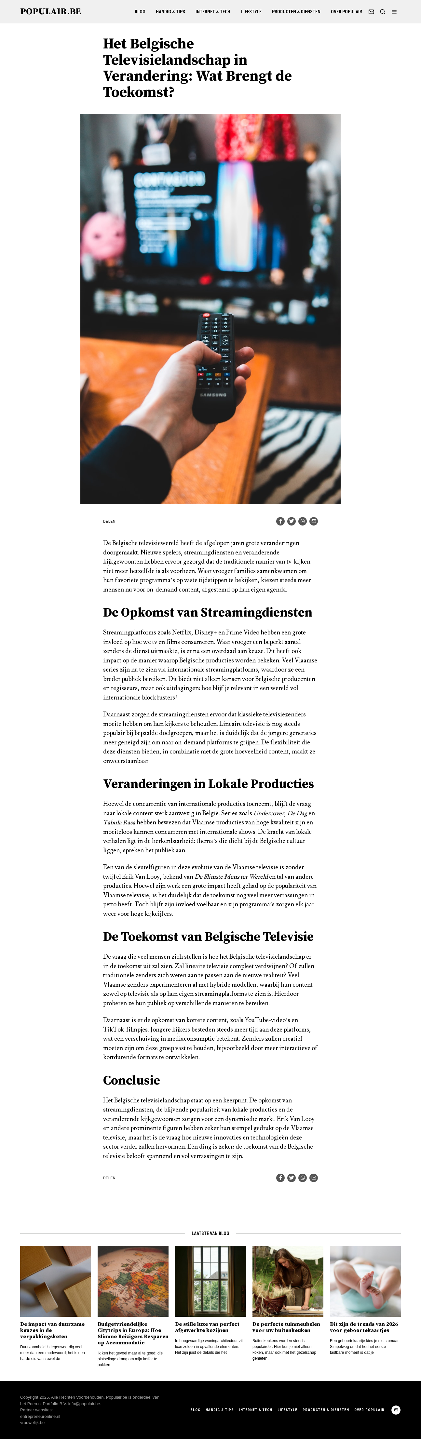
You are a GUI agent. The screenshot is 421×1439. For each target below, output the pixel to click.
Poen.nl (34, 1403)
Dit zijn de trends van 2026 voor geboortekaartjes (364, 1327)
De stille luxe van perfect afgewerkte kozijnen (207, 1327)
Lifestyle (251, 11)
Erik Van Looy (141, 877)
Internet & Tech (213, 11)
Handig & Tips (170, 11)
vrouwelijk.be (32, 1422)
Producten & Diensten (296, 11)
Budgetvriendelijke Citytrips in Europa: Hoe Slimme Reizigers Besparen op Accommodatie (133, 1333)
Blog (140, 11)
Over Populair (346, 11)
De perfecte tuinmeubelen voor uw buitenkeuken (286, 1327)
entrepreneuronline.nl (40, 1416)
